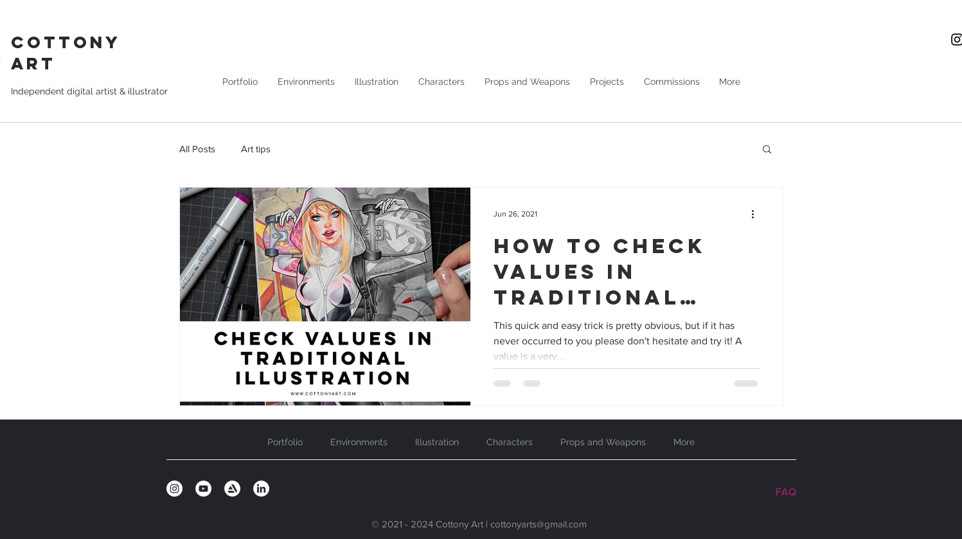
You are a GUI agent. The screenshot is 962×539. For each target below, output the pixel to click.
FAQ (786, 491)
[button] (767, 150)
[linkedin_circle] (261, 489)
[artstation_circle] (232, 489)
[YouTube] (203, 489)
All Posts (197, 148)
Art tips (256, 148)
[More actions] (757, 214)
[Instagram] (174, 489)
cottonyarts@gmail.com (538, 523)
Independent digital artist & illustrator (89, 91)
